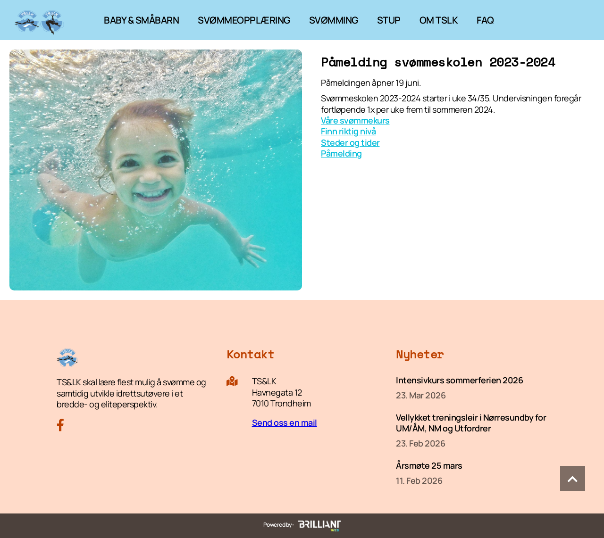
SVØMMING (333, 20)
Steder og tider (350, 142)
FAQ (485, 20)
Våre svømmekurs (355, 120)
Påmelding (341, 153)
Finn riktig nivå (348, 131)
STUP (389, 20)
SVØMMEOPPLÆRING (244, 20)
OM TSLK (438, 20)
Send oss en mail (284, 422)
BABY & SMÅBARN (141, 20)
